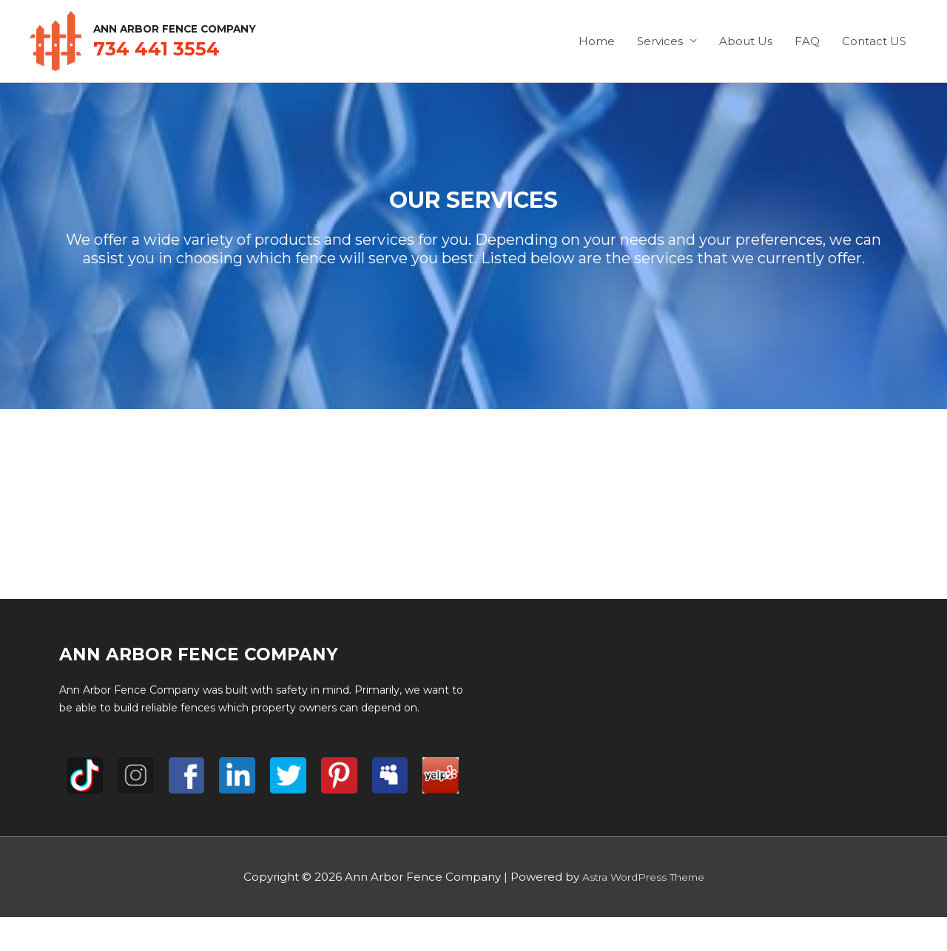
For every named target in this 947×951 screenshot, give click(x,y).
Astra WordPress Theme (643, 877)
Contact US (874, 41)
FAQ (807, 41)
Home (597, 41)
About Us (745, 41)
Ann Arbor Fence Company (232, 26)
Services (660, 41)
